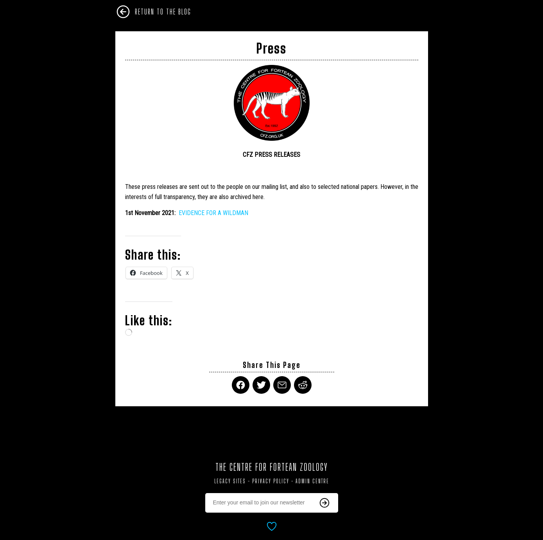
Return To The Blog (163, 11)
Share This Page (272, 365)
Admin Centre (312, 481)
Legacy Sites (230, 481)
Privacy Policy (270, 481)
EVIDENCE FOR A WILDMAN (213, 213)
